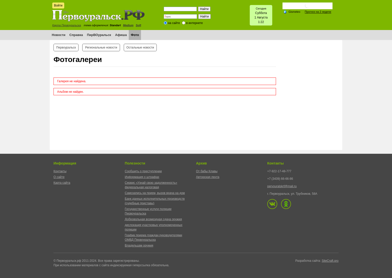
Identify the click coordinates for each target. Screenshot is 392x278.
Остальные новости (140, 47)
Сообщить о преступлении (143, 171)
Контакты (60, 171)
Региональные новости (101, 47)
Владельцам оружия (139, 245)
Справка (76, 35)
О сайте (59, 177)
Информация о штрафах (142, 177)
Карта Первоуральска (66, 25)
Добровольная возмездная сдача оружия (153, 219)
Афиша (121, 35)
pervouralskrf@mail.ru (282, 186)
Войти (58, 5)
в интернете (194, 23)
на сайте (174, 23)
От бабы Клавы (207, 171)
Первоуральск (66, 47)
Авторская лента (207, 177)
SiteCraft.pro (330, 260)
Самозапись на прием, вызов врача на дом (155, 193)
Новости (59, 35)
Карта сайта (62, 182)
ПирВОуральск (99, 35)
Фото (135, 35)
